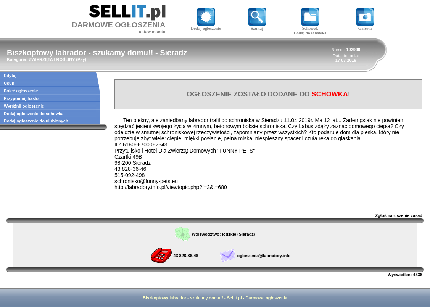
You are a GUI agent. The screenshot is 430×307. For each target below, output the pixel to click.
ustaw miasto (152, 31)
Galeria (365, 26)
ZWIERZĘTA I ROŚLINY (52, 59)
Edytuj (10, 75)
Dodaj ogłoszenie (206, 26)
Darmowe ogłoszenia (266, 298)
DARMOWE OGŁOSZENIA (119, 25)
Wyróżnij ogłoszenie (24, 106)
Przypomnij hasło (21, 98)
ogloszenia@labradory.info (263, 255)
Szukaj (257, 26)
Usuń (9, 83)
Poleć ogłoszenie (21, 90)
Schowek (310, 26)
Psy (81, 59)
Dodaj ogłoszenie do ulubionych (36, 121)
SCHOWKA (330, 94)
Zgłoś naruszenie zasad (398, 215)
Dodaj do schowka (309, 33)
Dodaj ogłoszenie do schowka (33, 113)
